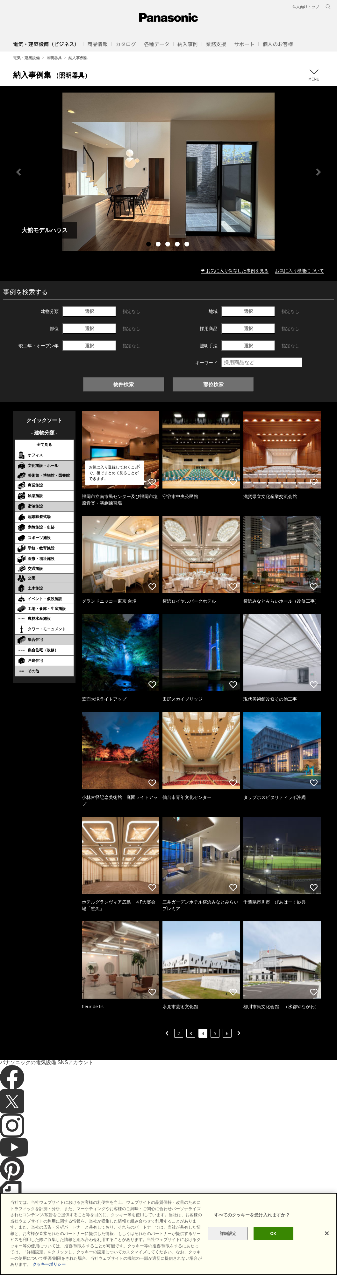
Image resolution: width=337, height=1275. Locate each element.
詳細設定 (228, 1239)
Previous (18, 172)
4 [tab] (178, 245)
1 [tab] (149, 245)
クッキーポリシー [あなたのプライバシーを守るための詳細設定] (49, 1269)
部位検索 (213, 384)
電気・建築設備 (26, 57)
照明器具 (54, 57)
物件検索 (123, 384)
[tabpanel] (168, 172)
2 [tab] (159, 245)
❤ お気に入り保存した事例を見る (235, 270)
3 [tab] (168, 245)
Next (318, 172)
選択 (89, 311)
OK (273, 1239)
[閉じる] (327, 1239)
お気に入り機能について (299, 270)
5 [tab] (187, 245)
